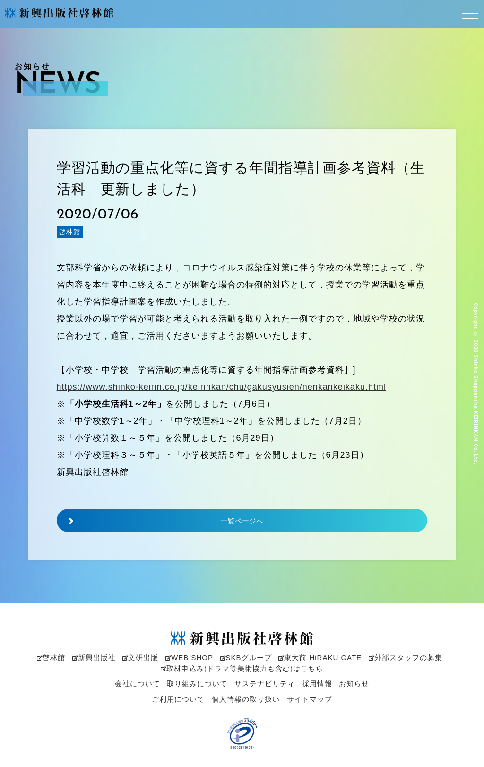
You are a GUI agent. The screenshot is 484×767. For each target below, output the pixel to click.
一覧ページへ (160, 521)
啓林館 (51, 658)
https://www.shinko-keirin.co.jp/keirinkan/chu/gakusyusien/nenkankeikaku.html (221, 387)
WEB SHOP (189, 658)
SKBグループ (246, 658)
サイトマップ (309, 699)
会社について (137, 684)
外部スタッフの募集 (405, 658)
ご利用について (178, 699)
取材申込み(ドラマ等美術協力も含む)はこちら (242, 668)
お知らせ (354, 684)
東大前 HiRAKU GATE (320, 658)
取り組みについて (197, 684)
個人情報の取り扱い (246, 699)
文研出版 (140, 658)
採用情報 (317, 684)
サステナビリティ (264, 684)
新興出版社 (94, 658)
